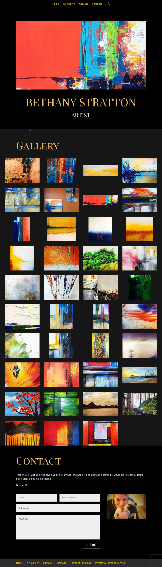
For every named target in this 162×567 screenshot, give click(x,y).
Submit (91, 545)
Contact (83, 4)
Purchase (97, 4)
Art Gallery (69, 4)
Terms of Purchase (81, 563)
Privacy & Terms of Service (110, 563)
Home (55, 4)
